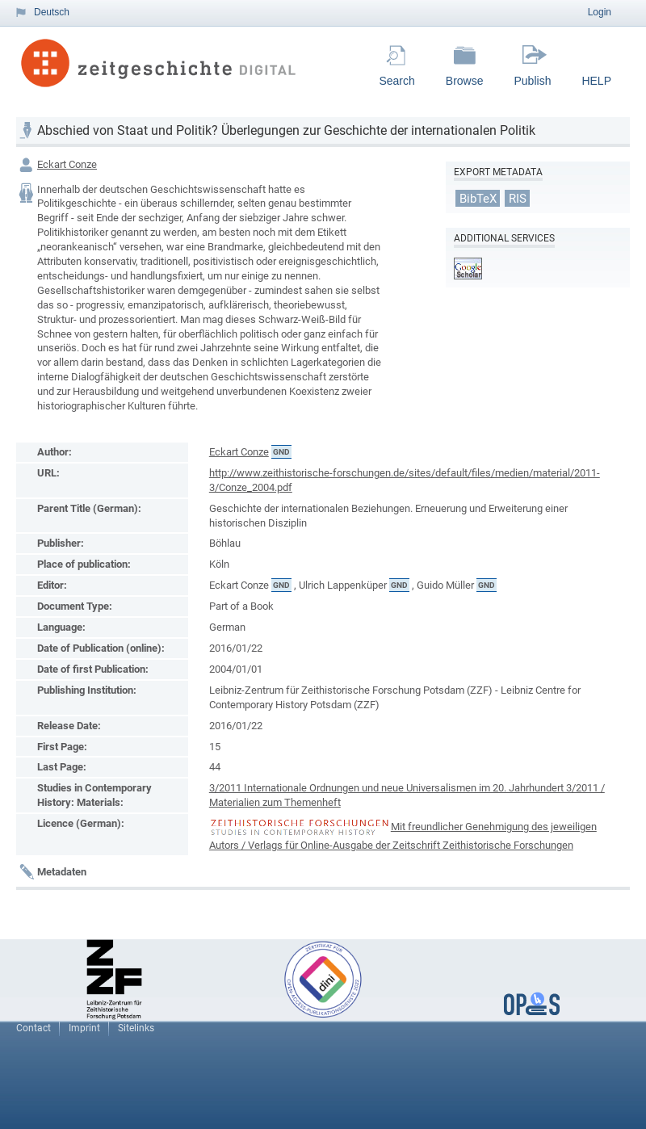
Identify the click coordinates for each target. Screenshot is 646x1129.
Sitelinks (136, 1028)
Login (599, 12)
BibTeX (478, 198)
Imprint (84, 1028)
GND (281, 452)
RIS (517, 198)
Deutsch (51, 12)
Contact (33, 1028)
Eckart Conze (67, 164)
